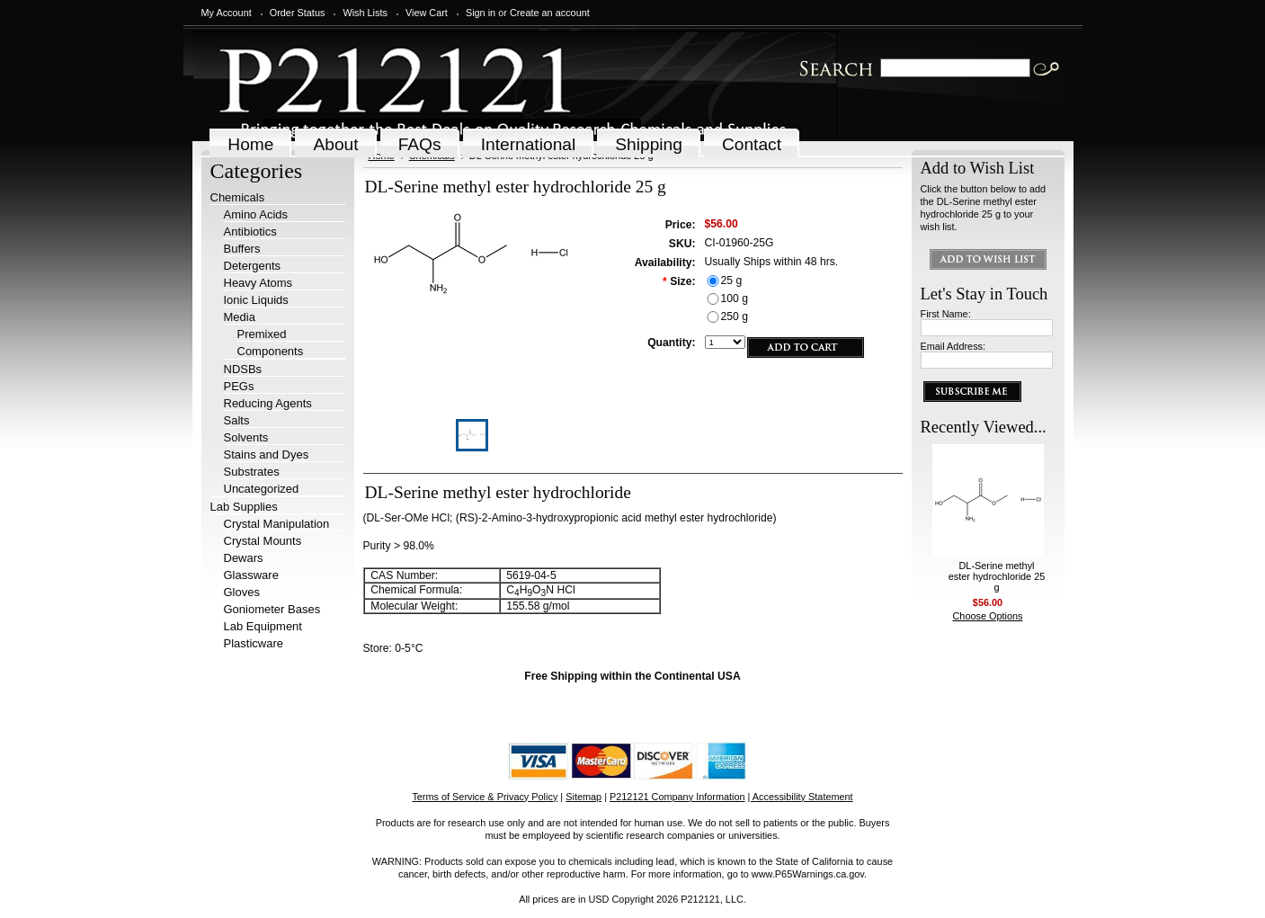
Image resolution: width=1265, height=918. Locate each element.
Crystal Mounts (263, 541)
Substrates (252, 471)
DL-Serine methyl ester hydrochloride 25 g (997, 576)
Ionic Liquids (256, 300)
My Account (226, 12)
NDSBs (243, 369)
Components (270, 351)
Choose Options (988, 616)
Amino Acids (256, 214)
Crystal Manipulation (277, 523)
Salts (237, 420)
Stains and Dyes (266, 454)
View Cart (426, 12)
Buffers (242, 248)
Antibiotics (250, 231)
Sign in (480, 12)
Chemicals (237, 197)
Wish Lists (365, 12)
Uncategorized (261, 488)
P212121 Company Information (677, 796)
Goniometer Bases (272, 609)
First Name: (946, 313)
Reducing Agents (268, 403)
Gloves (242, 592)
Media (239, 317)
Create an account (550, 12)
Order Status (297, 12)
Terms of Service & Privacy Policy (484, 796)
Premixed (262, 334)
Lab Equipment (263, 626)
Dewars (243, 558)
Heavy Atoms (258, 283)
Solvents (246, 437)
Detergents (252, 265)
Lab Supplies (244, 506)
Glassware (251, 575)
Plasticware (253, 643)
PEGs (239, 386)
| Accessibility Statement (800, 796)
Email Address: (953, 346)
